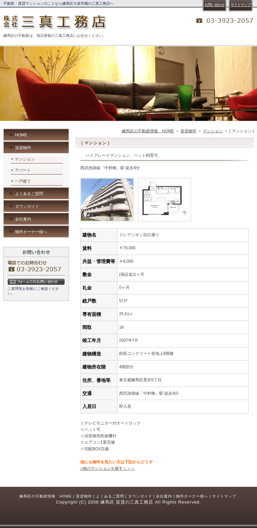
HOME (21, 135)
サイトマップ (224, 496)
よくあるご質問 (29, 193)
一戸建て (23, 181)
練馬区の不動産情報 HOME (148, 131)
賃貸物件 (188, 131)
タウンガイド (27, 206)
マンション (213, 131)
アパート (23, 170)
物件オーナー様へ (31, 231)
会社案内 (23, 219)
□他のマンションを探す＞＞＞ (107, 468)
